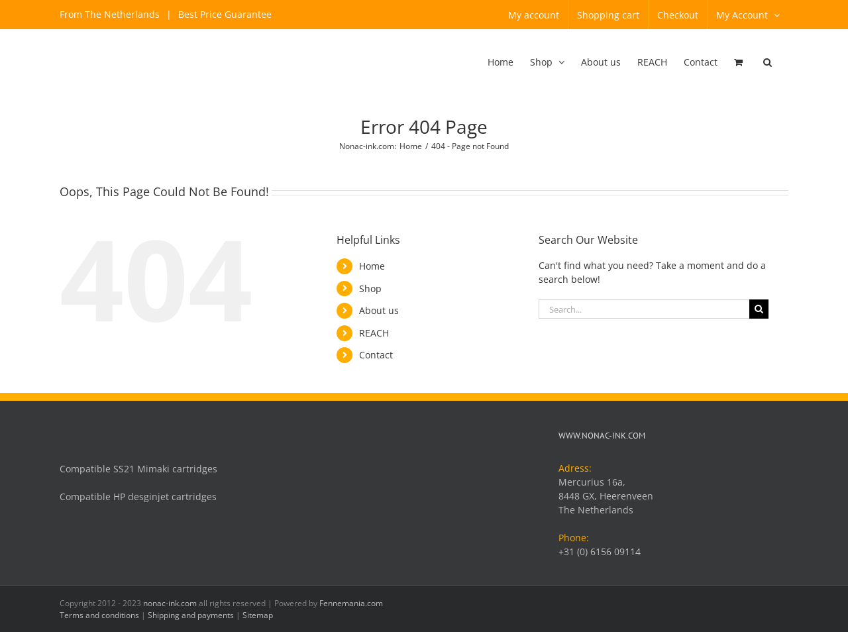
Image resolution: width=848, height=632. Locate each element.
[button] (767, 63)
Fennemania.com (351, 603)
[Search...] (644, 309)
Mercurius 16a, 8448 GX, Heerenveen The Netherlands (605, 496)
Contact (376, 354)
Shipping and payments (191, 615)
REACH (374, 333)
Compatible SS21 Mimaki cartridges (138, 468)
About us (379, 310)
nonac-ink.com (170, 603)
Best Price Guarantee (224, 14)
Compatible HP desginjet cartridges (138, 496)
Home (372, 266)
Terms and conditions (99, 615)
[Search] (758, 309)
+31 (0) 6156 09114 (599, 551)
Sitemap (257, 615)
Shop (370, 288)
